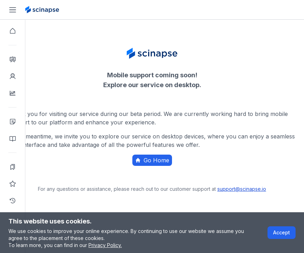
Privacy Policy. (105, 245)
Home (190, 173)
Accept (281, 232)
